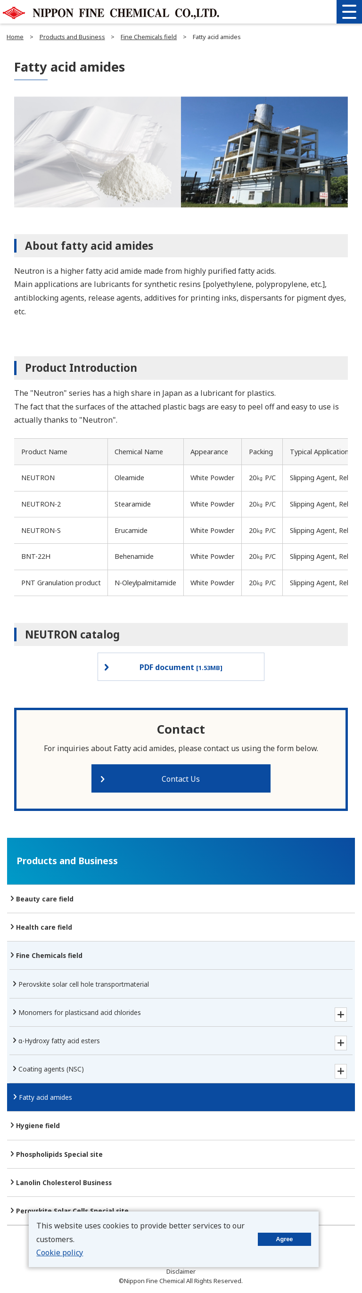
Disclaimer (181, 1271)
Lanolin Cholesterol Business (64, 1182)
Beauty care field (45, 898)
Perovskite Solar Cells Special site (72, 1210)
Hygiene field (38, 1125)
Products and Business (72, 37)
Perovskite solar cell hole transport (83, 984)
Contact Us (181, 779)
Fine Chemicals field (149, 37)
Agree (284, 1239)
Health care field (44, 927)
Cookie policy (59, 1252)
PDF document (181, 667)
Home (15, 37)
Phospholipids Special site (59, 1154)
